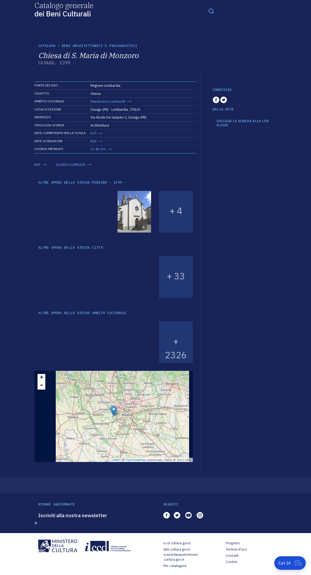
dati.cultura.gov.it (176, 549)
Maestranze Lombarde (108, 101)
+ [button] (41, 378)
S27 (93, 133)
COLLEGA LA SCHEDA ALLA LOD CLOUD (242, 123)
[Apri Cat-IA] (290, 563)
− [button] (41, 386)
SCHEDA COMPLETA (70, 164)
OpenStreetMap (136, 460)
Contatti (232, 555)
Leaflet (115, 460)
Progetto (233, 543)
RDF (37, 164)
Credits (232, 562)
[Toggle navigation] (211, 11)
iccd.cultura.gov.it (177, 543)
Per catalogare (174, 566)
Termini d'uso (236, 549)
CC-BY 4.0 (97, 149)
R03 (93, 141)
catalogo (46, 45)
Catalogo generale (64, 9)
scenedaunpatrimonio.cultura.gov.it (180, 557)
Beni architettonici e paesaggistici (99, 45)
